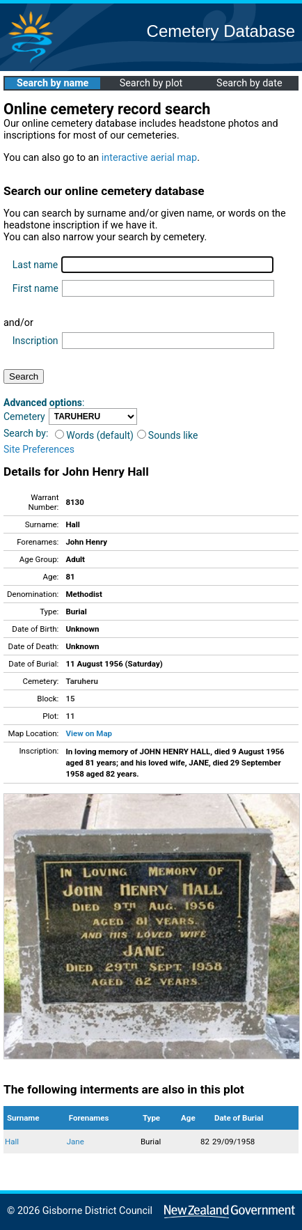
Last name (35, 264)
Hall (12, 1141)
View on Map (88, 733)
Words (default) (94, 435)
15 (69, 698)
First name (35, 288)
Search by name (52, 83)
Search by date (249, 83)
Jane (75, 1141)
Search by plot (151, 83)
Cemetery (24, 416)
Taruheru (81, 681)
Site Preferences (38, 449)
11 (69, 716)
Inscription (35, 340)
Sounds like (167, 435)
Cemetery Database (221, 31)
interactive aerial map (149, 158)
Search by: (25, 433)
